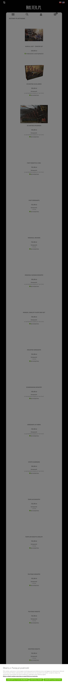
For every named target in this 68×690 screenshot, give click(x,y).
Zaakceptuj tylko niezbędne (17, 679)
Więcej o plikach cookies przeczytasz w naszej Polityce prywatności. (20, 676)
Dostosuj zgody (36, 679)
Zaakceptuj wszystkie (53, 679)
